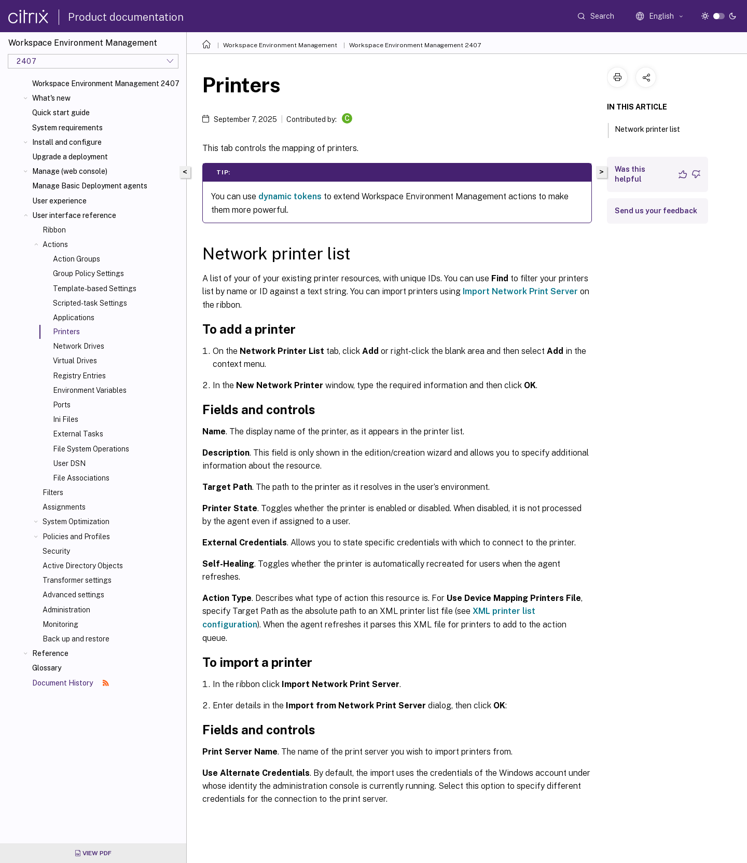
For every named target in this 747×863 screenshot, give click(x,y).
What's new (51, 98)
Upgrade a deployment (70, 157)
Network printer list (653, 128)
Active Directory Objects (83, 565)
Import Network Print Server (520, 291)
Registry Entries (79, 376)
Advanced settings (73, 595)
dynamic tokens (290, 196)
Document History (70, 683)
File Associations (81, 478)
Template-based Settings (94, 288)
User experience (59, 201)
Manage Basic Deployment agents (89, 186)
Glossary (46, 668)
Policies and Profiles (76, 536)
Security (56, 551)
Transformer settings (77, 580)
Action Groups (76, 259)
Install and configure (67, 142)
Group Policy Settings (88, 273)
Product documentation (126, 17)
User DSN (69, 463)
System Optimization (76, 521)
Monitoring (60, 624)
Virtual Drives (75, 361)
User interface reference (74, 215)
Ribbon (54, 230)
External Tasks (78, 434)
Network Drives (78, 346)
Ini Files (65, 419)
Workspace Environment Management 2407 (105, 83)
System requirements (67, 128)
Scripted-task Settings (90, 303)
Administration (66, 610)
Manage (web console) (69, 171)
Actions (55, 244)
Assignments (64, 507)
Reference (50, 653)
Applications (73, 317)
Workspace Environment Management (280, 45)
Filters (53, 492)
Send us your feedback (656, 211)
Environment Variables (90, 390)
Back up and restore (76, 639)
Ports (62, 405)
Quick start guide (61, 112)
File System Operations (91, 449)
